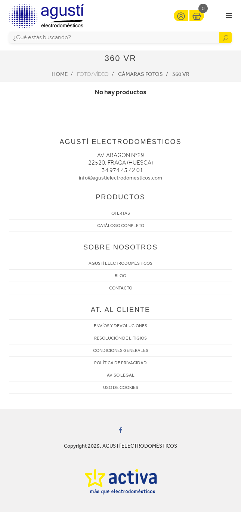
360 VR (180, 74)
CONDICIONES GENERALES (120, 350)
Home (60, 74)
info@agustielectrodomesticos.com (120, 178)
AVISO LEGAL (121, 375)
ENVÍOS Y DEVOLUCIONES (120, 325)
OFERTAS (120, 213)
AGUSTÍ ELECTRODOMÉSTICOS (120, 263)
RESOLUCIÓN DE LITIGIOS (120, 338)
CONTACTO (120, 288)
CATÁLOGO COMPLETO (120, 225)
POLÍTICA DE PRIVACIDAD (120, 362)
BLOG (120, 275)
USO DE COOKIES (120, 387)
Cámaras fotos (140, 74)
